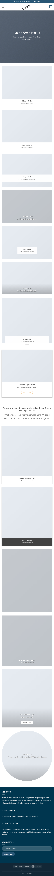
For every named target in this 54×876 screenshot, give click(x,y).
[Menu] (3, 6)
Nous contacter (31, 870)
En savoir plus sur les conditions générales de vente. (20, 816)
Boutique (20, 870)
